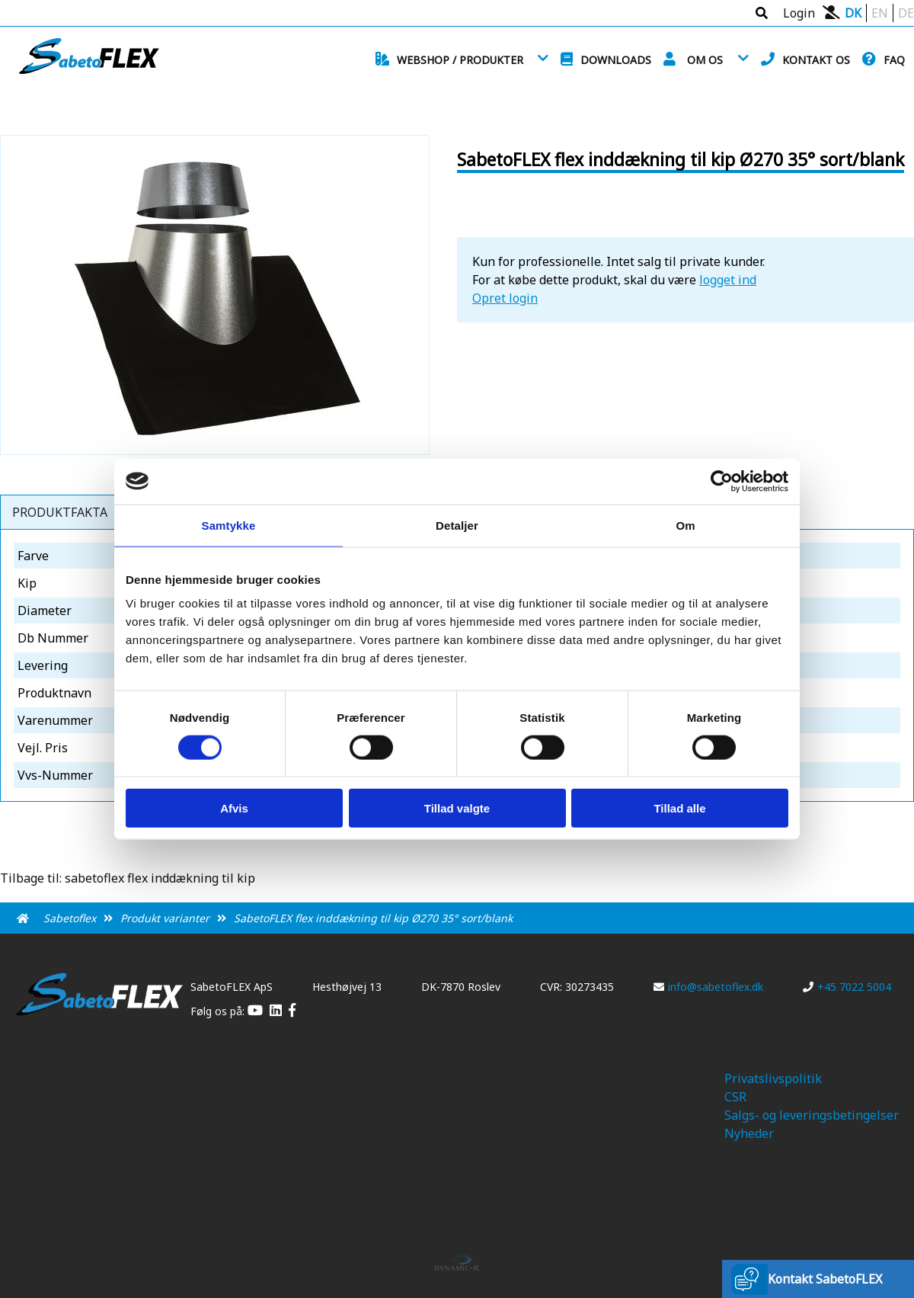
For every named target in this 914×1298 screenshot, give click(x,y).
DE (906, 13)
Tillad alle (679, 808)
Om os (705, 60)
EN (879, 13)
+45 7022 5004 (847, 986)
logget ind (727, 279)
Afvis (234, 808)
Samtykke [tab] (229, 524)
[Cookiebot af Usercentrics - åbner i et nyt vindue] (721, 481)
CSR (735, 1096)
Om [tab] (685, 524)
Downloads (615, 60)
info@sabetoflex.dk (708, 986)
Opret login (505, 298)
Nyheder (749, 1133)
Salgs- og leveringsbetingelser (811, 1115)
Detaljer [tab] (457, 524)
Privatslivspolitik (773, 1078)
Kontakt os (816, 60)
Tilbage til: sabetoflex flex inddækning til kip (127, 878)
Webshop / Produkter (460, 60)
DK (853, 13)
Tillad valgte (457, 808)
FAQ (894, 60)
